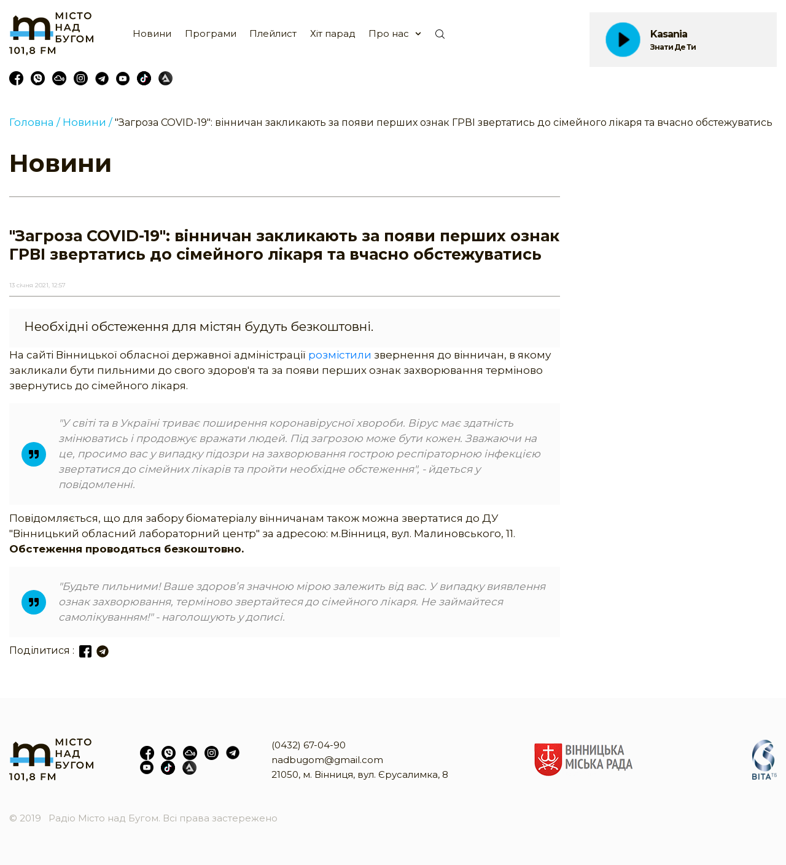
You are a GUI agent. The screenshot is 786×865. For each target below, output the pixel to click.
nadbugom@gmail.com (327, 760)
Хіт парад (333, 33)
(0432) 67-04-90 (308, 745)
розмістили (340, 355)
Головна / (34, 122)
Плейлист (273, 33)
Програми (210, 33)
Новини (152, 33)
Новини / (87, 122)
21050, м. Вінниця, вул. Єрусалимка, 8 (359, 774)
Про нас (388, 33)
